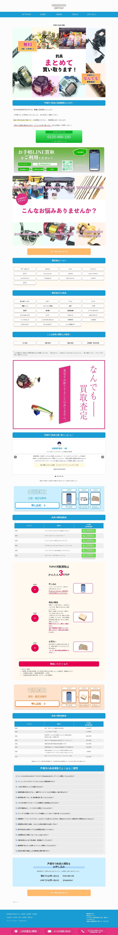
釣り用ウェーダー (25, 301)
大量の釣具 (48, 343)
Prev (15, 457)
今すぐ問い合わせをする (59, 252)
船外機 (47, 310)
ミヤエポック (47, 278)
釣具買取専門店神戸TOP (13, 914)
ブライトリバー (70, 278)
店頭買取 (34, 914)
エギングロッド (93, 315)
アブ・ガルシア (25, 269)
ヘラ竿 (93, 306)
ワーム (70, 301)
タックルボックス (25, 315)
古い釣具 (24, 343)
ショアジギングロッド (48, 320)
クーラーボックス (93, 310)
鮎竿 (70, 306)
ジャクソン (93, 269)
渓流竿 (25, 310)
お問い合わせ (23, 921)
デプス (25, 283)
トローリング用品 (47, 306)
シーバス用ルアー (70, 324)
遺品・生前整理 (22, 917)
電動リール (25, 306)
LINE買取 (8, 917)
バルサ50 (93, 320)
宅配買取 (28, 914)
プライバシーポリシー (12, 921)
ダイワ (25, 273)
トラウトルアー (25, 324)
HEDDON (70, 320)
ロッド (47, 315)
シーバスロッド (25, 320)
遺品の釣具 (70, 343)
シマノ (70, 269)
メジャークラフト (93, 273)
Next (102, 457)
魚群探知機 (70, 310)
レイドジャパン (25, 278)
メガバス (70, 273)
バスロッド (70, 315)
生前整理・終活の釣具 (93, 343)
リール (93, 301)
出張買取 (23, 914)
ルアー (47, 301)
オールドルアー (47, 324)
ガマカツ (47, 269)
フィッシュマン (47, 273)
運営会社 (30, 917)
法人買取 (14, 917)
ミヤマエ (93, 278)
